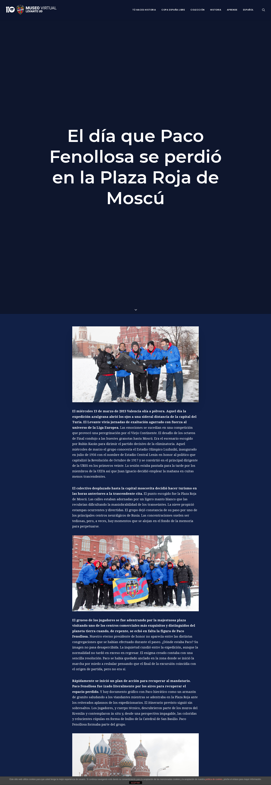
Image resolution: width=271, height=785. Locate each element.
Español (248, 9)
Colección (197, 9)
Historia (215, 9)
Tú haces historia (144, 9)
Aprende (232, 9)
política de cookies (213, 779)
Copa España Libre (173, 9)
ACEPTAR (135, 783)
